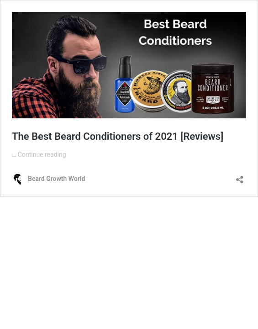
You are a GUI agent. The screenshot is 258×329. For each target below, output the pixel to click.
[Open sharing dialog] (239, 177)
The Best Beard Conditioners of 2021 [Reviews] (117, 136)
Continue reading (42, 154)
